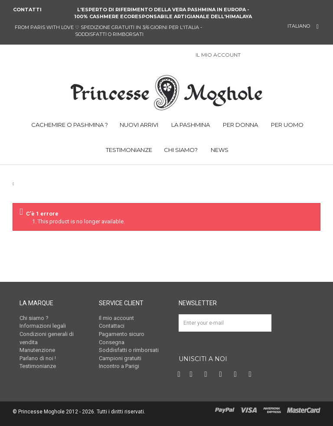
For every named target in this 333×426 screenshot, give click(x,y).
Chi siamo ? (34, 318)
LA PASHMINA (190, 124)
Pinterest (208, 374)
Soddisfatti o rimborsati (129, 350)
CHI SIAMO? (181, 149)
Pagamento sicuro (121, 334)
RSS (252, 374)
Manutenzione (37, 350)
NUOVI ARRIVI (139, 124)
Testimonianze (38, 366)
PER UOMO (287, 124)
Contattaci (111, 326)
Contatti (27, 9)
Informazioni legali (43, 326)
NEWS (219, 149)
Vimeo (237, 374)
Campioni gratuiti (120, 358)
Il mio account (116, 318)
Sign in (252, 55)
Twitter (193, 374)
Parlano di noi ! (38, 358)
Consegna (111, 342)
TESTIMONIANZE (128, 149)
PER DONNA (240, 124)
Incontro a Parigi (119, 366)
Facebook (180, 374)
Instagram (222, 374)
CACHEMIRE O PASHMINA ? (69, 124)
